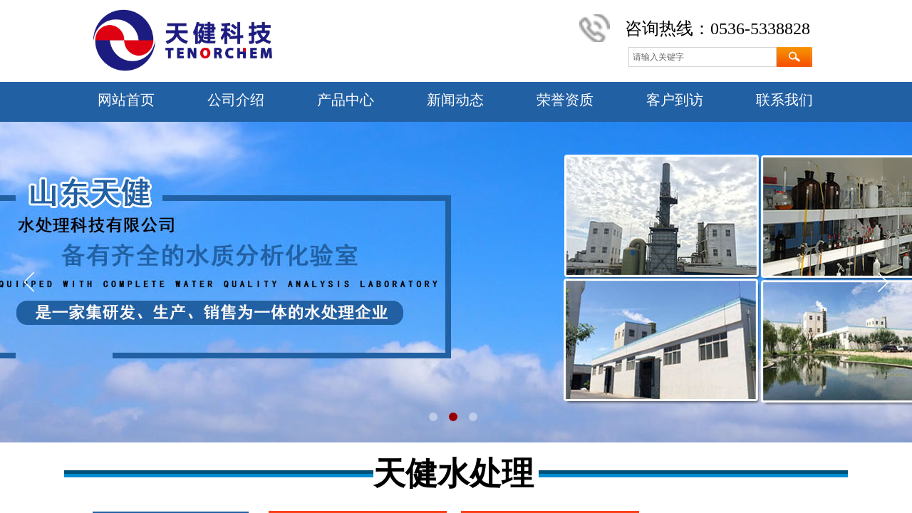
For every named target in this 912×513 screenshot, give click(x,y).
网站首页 (126, 100)
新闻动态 (455, 100)
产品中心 (345, 100)
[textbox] (702, 57)
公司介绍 (235, 100)
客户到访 (674, 100)
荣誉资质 (565, 100)
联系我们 (784, 100)
